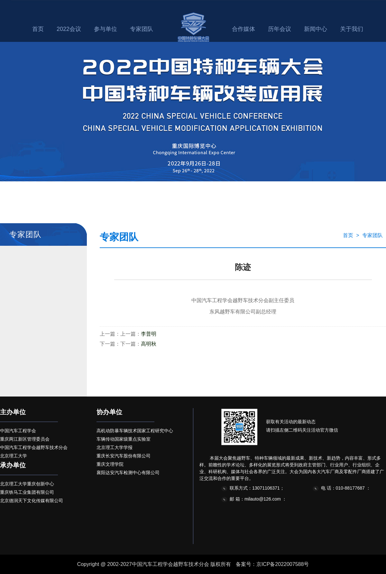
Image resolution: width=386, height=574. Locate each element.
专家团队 (141, 29)
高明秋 (148, 344)
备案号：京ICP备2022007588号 (272, 564)
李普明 (148, 334)
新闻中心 (315, 29)
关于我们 (351, 29)
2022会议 (69, 29)
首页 (38, 29)
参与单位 (105, 29)
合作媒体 (243, 29)
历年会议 (279, 29)
